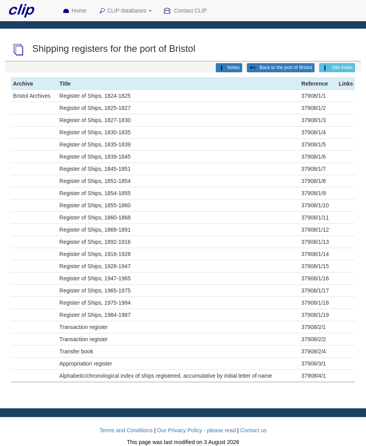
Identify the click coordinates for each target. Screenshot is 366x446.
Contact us (253, 430)
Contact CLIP (185, 11)
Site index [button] (337, 67)
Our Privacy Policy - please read (196, 430)
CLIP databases (125, 11)
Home (74, 11)
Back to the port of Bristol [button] (280, 67)
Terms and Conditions (126, 430)
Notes (228, 67)
